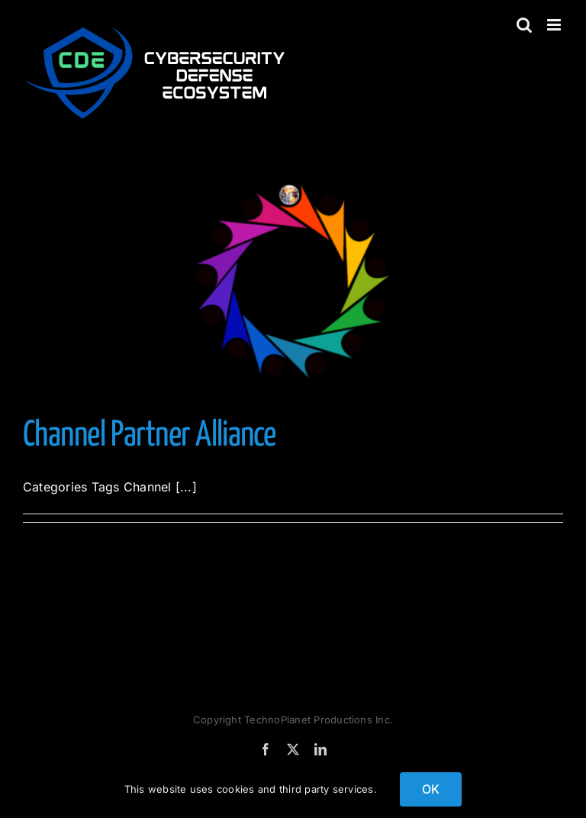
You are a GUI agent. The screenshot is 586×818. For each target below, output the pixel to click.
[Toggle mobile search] (524, 25)
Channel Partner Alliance (149, 436)
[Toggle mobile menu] (555, 25)
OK (431, 789)
